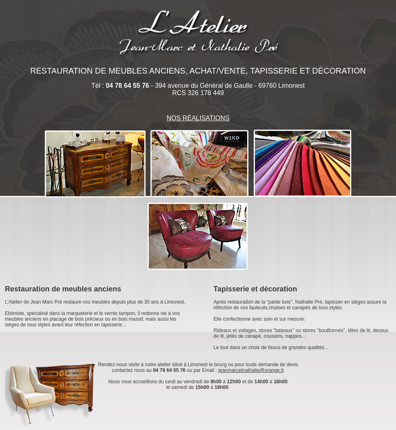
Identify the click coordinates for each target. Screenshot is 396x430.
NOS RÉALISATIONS (198, 118)
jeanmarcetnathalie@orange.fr (251, 370)
